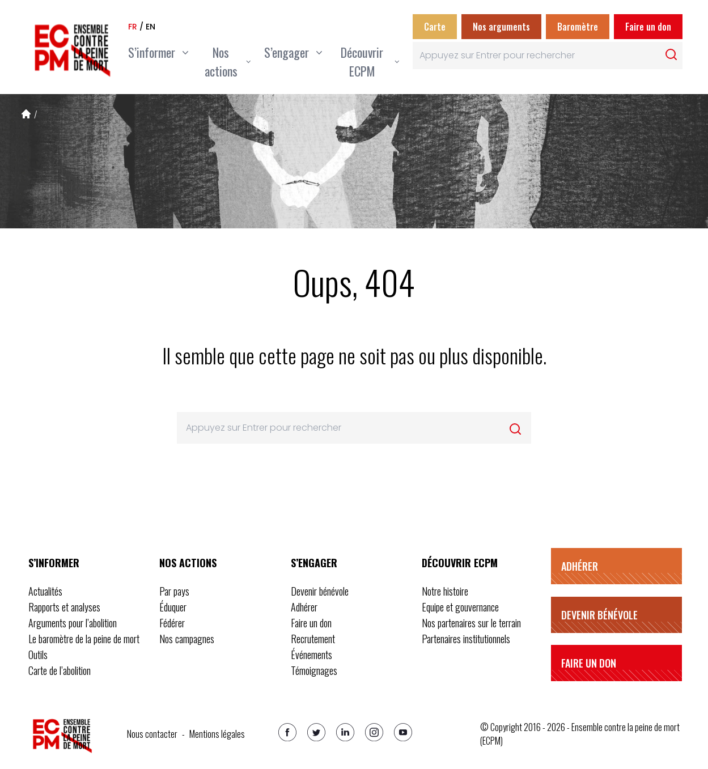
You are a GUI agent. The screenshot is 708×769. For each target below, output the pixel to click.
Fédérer (172, 622)
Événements (311, 654)
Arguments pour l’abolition (72, 622)
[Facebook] (287, 732)
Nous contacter (152, 734)
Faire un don (648, 26)
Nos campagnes (186, 638)
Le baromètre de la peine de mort (83, 638)
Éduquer (172, 607)
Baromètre (577, 26)
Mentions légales (217, 734)
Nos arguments (501, 26)
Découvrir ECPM (460, 562)
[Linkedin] (345, 732)
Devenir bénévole (320, 591)
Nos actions (188, 562)
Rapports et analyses (64, 607)
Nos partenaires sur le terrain (471, 622)
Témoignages (314, 670)
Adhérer (304, 607)
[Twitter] (316, 732)
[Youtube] (403, 732)
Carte (435, 26)
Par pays (174, 591)
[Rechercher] (671, 54)
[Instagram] (374, 732)
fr (132, 26)
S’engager (314, 562)
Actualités (45, 591)
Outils (38, 654)
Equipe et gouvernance (460, 607)
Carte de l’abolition (59, 670)
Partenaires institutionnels (466, 638)
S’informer (53, 562)
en (150, 26)
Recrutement (313, 638)
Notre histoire (445, 591)
